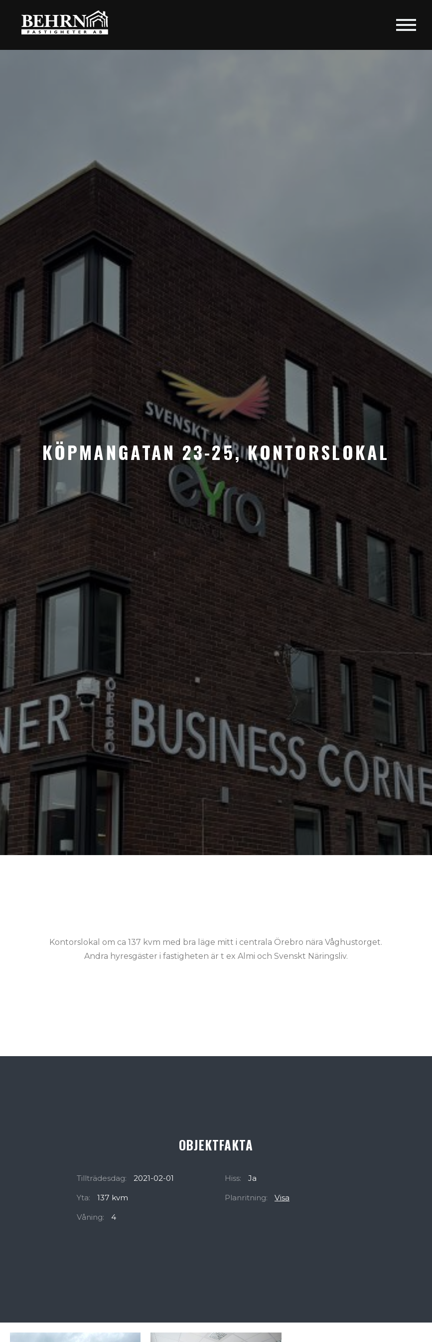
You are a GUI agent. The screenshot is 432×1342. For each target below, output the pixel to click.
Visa (282, 1197)
